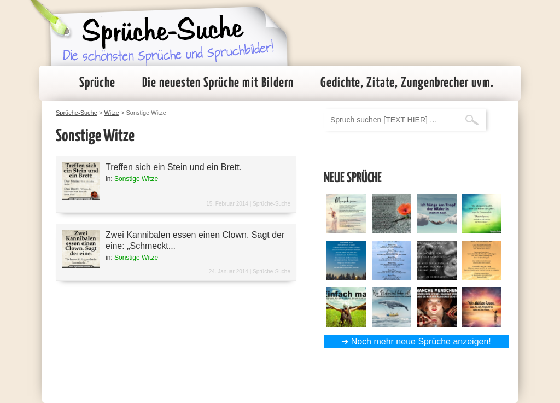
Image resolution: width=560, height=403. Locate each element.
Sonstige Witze (136, 179)
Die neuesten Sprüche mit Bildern (218, 83)
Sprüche (97, 83)
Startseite (52, 83)
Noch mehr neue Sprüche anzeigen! (421, 341)
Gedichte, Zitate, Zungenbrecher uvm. (407, 83)
